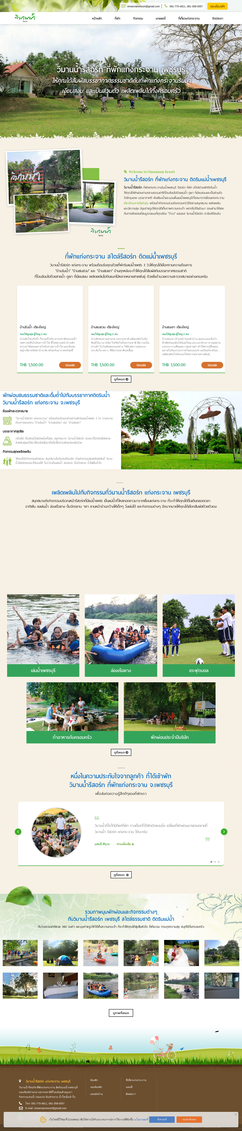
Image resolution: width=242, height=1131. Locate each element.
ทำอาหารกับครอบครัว (72, 737)
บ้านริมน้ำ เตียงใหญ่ (33, 327)
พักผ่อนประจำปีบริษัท (170, 737)
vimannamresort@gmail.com (143, 6)
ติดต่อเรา (217, 18)
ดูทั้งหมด (121, 379)
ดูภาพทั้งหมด (121, 1013)
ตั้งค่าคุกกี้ (162, 1119)
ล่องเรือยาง (121, 670)
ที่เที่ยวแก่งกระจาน (189, 18)
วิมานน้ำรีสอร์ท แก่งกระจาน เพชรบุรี (48, 1081)
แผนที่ (129, 1087)
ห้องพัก (94, 1080)
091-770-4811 (177, 6)
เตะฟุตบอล (198, 670)
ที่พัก (117, 18)
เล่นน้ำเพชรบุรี (43, 670)
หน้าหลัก (97, 18)
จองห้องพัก (217, 6)
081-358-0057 (195, 6)
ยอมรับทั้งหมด (189, 1119)
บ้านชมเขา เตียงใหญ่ (175, 327)
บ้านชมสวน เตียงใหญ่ (105, 327)
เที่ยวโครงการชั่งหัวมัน (136, 203)
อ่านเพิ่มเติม (124, 844)
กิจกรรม (138, 18)
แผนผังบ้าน (96, 1093)
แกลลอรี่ (161, 18)
